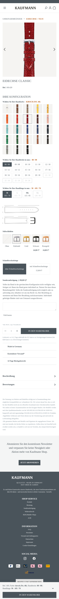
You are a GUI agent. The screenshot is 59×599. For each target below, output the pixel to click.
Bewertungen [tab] (29, 384)
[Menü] (5, 8)
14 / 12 (17, 170)
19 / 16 (17, 175)
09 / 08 (17, 164)
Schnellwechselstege (10, 261)
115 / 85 (27, 194)
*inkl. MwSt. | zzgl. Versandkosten (12, 324)
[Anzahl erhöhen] (17, 331)
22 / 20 (17, 181)
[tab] (29, 376)
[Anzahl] (11, 331)
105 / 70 (7, 194)
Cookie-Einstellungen (29, 545)
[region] (29, 50)
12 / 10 (47, 164)
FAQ (29, 529)
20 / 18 (37, 175)
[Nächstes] (54, 49)
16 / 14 (37, 170)
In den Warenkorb (38, 331)
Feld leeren (8, 315)
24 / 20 (27, 181)
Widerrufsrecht (29, 511)
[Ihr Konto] (50, 8)
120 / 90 (38, 194)
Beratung (29, 505)
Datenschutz (29, 539)
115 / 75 (17, 194)
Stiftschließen (8, 231)
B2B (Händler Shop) (29, 515)
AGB (29, 518)
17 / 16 (47, 170)
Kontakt (29, 502)
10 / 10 (27, 164)
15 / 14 (27, 170)
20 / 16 (27, 175)
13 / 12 (7, 170)
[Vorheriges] (5, 49)
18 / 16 (7, 175)
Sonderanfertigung (15, 280)
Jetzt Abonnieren (29, 463)
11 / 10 (37, 164)
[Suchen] (46, 8)
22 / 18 (7, 181)
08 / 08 (7, 164)
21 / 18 (47, 175)
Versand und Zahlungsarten (29, 536)
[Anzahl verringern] (5, 331)
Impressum (29, 542)
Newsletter (29, 533)
